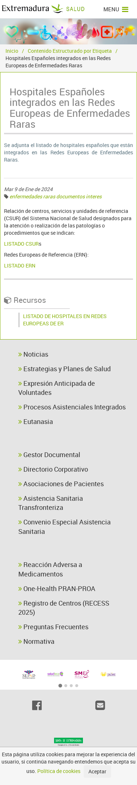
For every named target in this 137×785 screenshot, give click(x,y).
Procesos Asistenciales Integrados (72, 407)
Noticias (33, 354)
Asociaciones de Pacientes (61, 483)
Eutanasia (35, 421)
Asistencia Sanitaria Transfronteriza (50, 503)
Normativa (36, 641)
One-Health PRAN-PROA (56, 588)
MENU (115, 9)
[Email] (100, 705)
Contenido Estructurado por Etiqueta (70, 50)
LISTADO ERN (19, 265)
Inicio (11, 50)
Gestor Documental (49, 454)
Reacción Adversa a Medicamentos (50, 569)
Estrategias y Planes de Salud (64, 368)
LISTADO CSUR (21, 243)
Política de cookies (58, 771)
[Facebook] (37, 705)
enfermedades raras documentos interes (55, 196)
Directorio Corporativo (53, 469)
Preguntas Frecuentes (53, 626)
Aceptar (97, 771)
